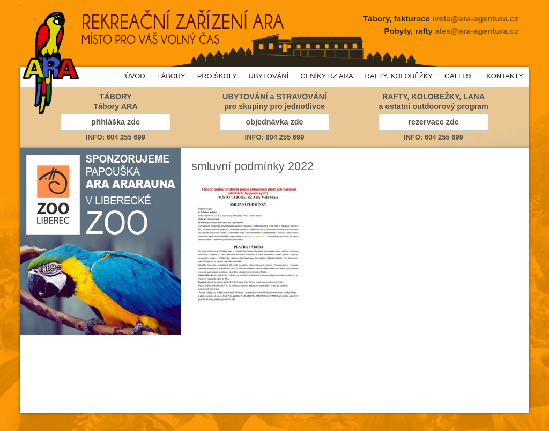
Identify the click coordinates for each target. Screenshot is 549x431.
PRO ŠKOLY (217, 76)
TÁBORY (171, 76)
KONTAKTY (504, 76)
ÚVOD (135, 76)
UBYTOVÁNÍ (269, 76)
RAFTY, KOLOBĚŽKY (399, 76)
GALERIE (459, 76)
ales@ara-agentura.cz (476, 30)
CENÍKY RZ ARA (326, 76)
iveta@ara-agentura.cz (475, 18)
